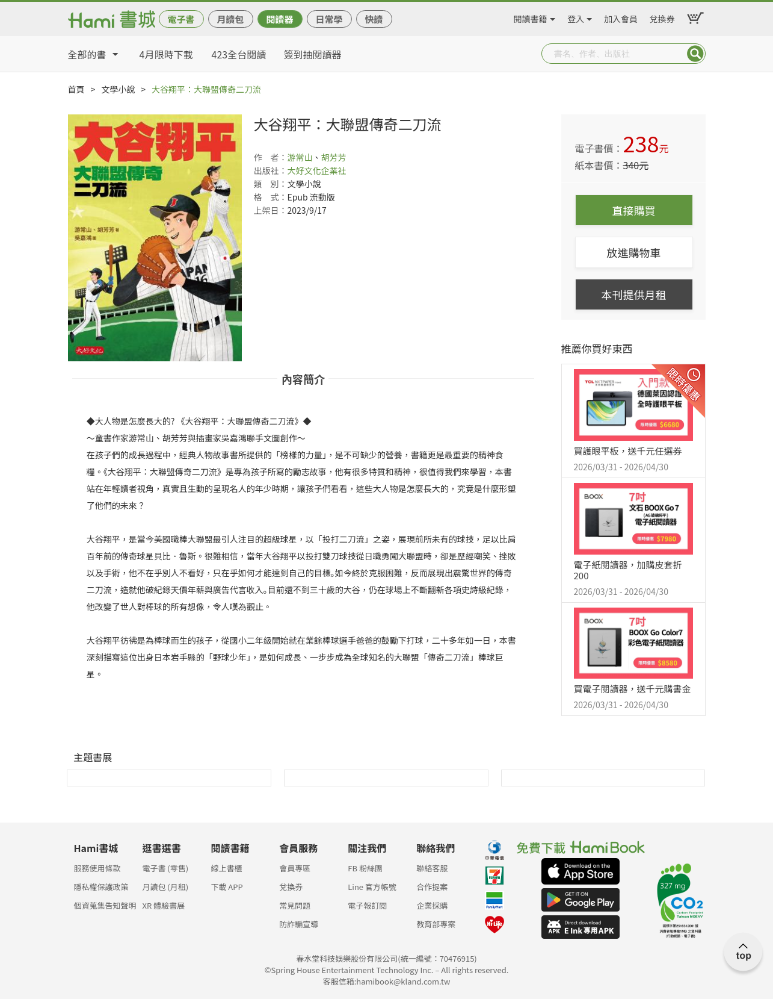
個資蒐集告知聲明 (105, 905)
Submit (695, 53)
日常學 (328, 19)
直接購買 (634, 210)
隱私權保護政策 (101, 886)
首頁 (76, 89)
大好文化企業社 (317, 170)
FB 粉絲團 (365, 868)
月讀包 (230, 19)
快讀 (374, 19)
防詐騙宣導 (298, 924)
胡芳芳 (333, 157)
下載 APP (226, 886)
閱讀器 (279, 19)
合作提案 (432, 886)
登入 (575, 17)
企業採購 (432, 905)
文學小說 (118, 89)
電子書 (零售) (165, 868)
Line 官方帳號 (372, 886)
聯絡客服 (432, 868)
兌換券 (662, 17)
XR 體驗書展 (163, 905)
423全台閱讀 (239, 54)
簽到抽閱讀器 (313, 54)
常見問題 (294, 905)
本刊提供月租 (634, 294)
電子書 (180, 19)
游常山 (300, 157)
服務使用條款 (97, 868)
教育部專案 (435, 924)
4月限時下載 (166, 54)
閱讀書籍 (530, 17)
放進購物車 (634, 252)
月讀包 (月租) (165, 886)
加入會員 (621, 17)
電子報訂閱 (367, 905)
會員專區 (294, 868)
